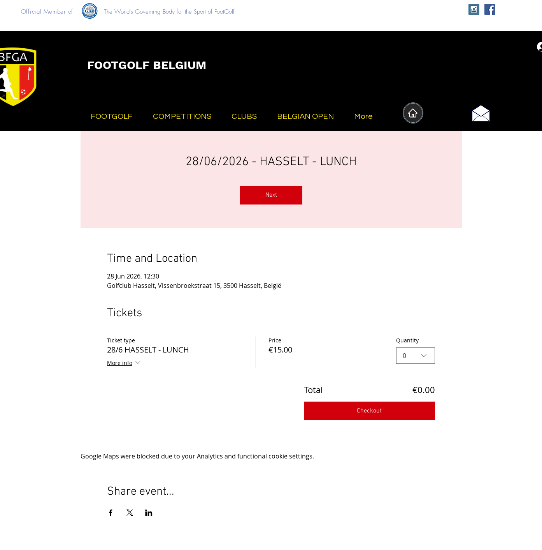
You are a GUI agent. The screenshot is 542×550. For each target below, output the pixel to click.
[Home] (413, 112)
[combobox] (415, 355)
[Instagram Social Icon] (473, 9)
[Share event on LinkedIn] (149, 512)
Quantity (407, 340)
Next (271, 195)
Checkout (369, 411)
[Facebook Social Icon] (489, 9)
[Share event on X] (129, 512)
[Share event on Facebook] (110, 512)
